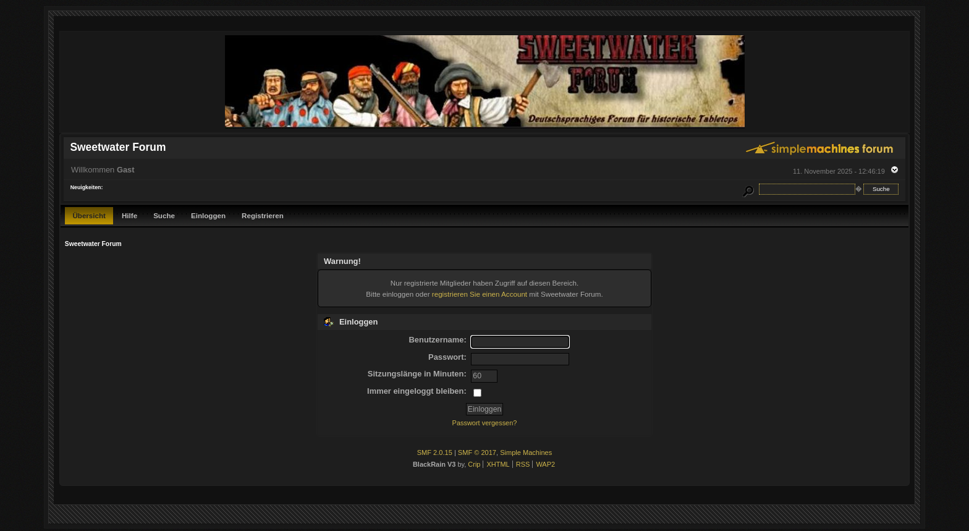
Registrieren (263, 215)
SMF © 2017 (477, 452)
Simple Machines (526, 452)
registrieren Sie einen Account (479, 294)
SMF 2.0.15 (434, 452)
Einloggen (208, 215)
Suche (164, 215)
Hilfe (129, 215)
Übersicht (89, 215)
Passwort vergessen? (484, 423)
